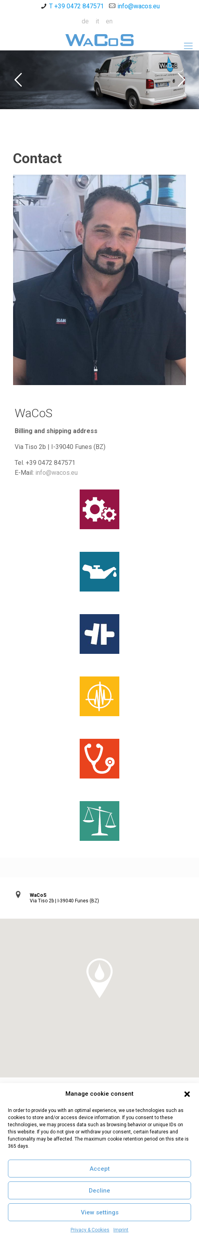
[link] (99, 280)
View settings (100, 1212)
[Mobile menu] (188, 46)
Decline (99, 1190)
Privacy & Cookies (90, 1230)
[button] (187, 1094)
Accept (100, 1168)
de (85, 21)
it (97, 21)
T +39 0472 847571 (76, 6)
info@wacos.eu (138, 6)
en (109, 21)
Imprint (120, 1230)
